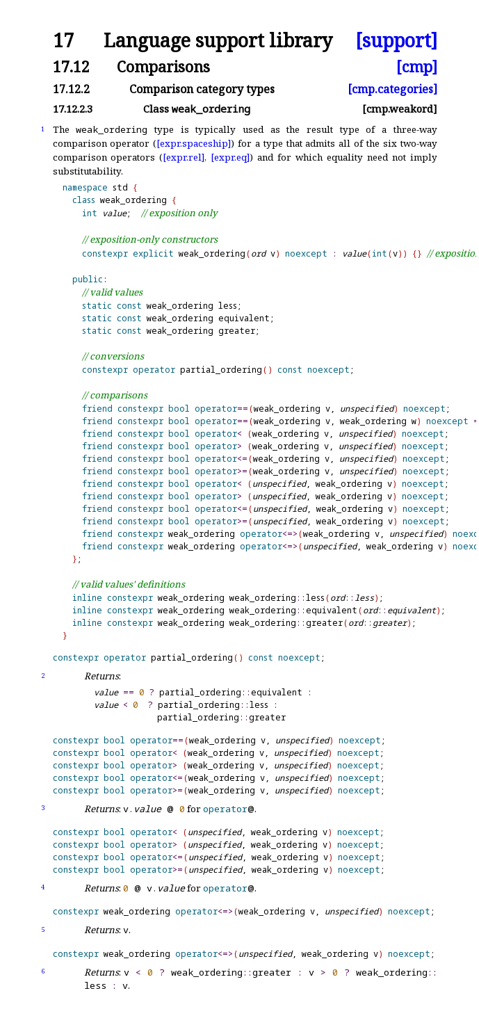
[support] (396, 40)
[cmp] (416, 66)
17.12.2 (71, 89)
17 (63, 40)
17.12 (71, 66)
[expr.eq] (230, 157)
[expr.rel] (183, 157)
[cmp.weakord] (399, 109)
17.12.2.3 (72, 109)
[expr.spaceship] (193, 143)
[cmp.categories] (392, 89)
